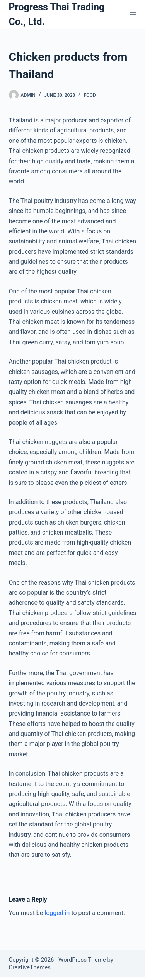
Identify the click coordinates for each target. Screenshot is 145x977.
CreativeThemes (30, 967)
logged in (57, 913)
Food (90, 95)
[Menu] (133, 14)
